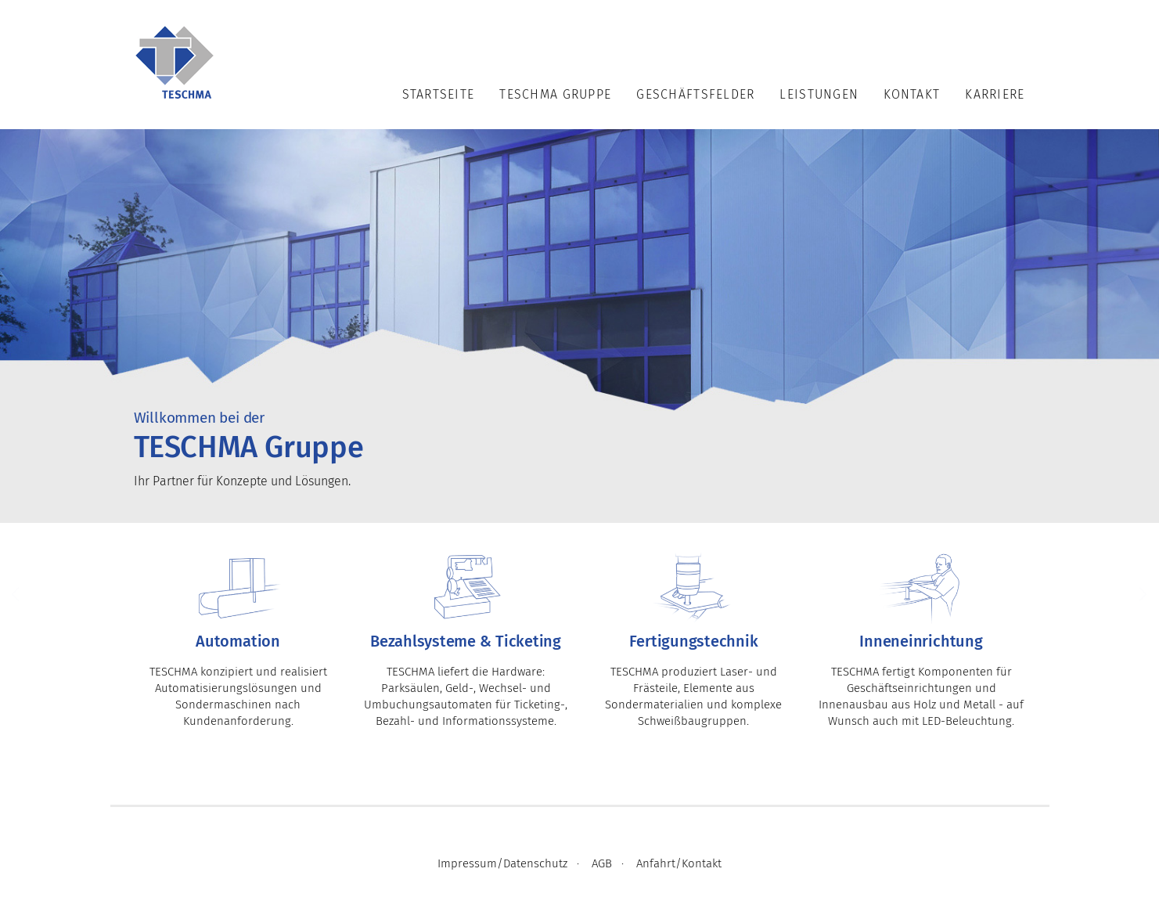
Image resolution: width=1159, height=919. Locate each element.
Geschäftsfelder (695, 94)
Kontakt (912, 94)
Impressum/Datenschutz (502, 864)
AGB (602, 864)
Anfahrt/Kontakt (679, 864)
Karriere (994, 94)
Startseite (438, 94)
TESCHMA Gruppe (555, 94)
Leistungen (818, 94)
